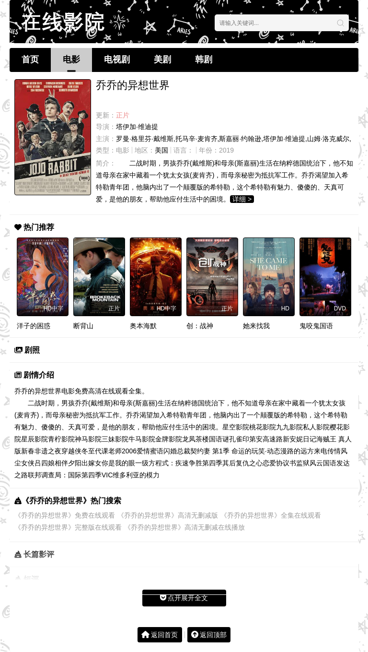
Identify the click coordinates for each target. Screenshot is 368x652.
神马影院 (88, 439)
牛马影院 (141, 439)
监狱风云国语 (316, 463)
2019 (226, 150)
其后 (229, 463)
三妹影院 (115, 439)
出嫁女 (91, 463)
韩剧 (203, 59)
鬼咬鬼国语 (316, 326)
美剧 (162, 59)
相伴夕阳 (68, 463)
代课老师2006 (116, 451)
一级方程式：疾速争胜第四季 (178, 463)
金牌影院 (168, 439)
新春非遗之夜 (41, 451)
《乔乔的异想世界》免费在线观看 (64, 515)
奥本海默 (143, 326)
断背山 (83, 326)
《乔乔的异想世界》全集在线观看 (270, 515)
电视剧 (117, 59)
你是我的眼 (118, 463)
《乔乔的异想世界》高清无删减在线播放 (184, 527)
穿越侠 (71, 451)
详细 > (242, 199)
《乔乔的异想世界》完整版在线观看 (68, 527)
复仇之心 (249, 463)
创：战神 (199, 326)
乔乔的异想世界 (37, 391)
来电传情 (327, 451)
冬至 (88, 451)
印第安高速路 (262, 439)
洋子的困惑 (33, 326)
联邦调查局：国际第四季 (65, 475)
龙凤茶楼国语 (202, 439)
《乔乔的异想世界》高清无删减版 (167, 515)
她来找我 (256, 326)
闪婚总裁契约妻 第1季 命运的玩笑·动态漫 (225, 451)
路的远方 (300, 451)
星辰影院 (34, 439)
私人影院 (316, 427)
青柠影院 (61, 439)
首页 (30, 59)
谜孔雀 (232, 439)
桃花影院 (262, 427)
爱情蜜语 (150, 451)
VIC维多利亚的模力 (131, 475)
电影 (71, 59)
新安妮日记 (299, 439)
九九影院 (289, 427)
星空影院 (235, 427)
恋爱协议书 (279, 463)
